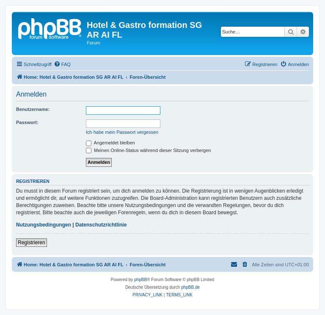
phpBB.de (190, 287)
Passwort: (27, 122)
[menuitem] (62, 64)
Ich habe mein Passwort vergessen (122, 132)
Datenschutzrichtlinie (101, 225)
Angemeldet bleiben (110, 142)
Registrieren (31, 243)
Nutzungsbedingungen (43, 225)
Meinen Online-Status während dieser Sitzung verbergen (148, 150)
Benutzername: (33, 109)
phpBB (140, 279)
